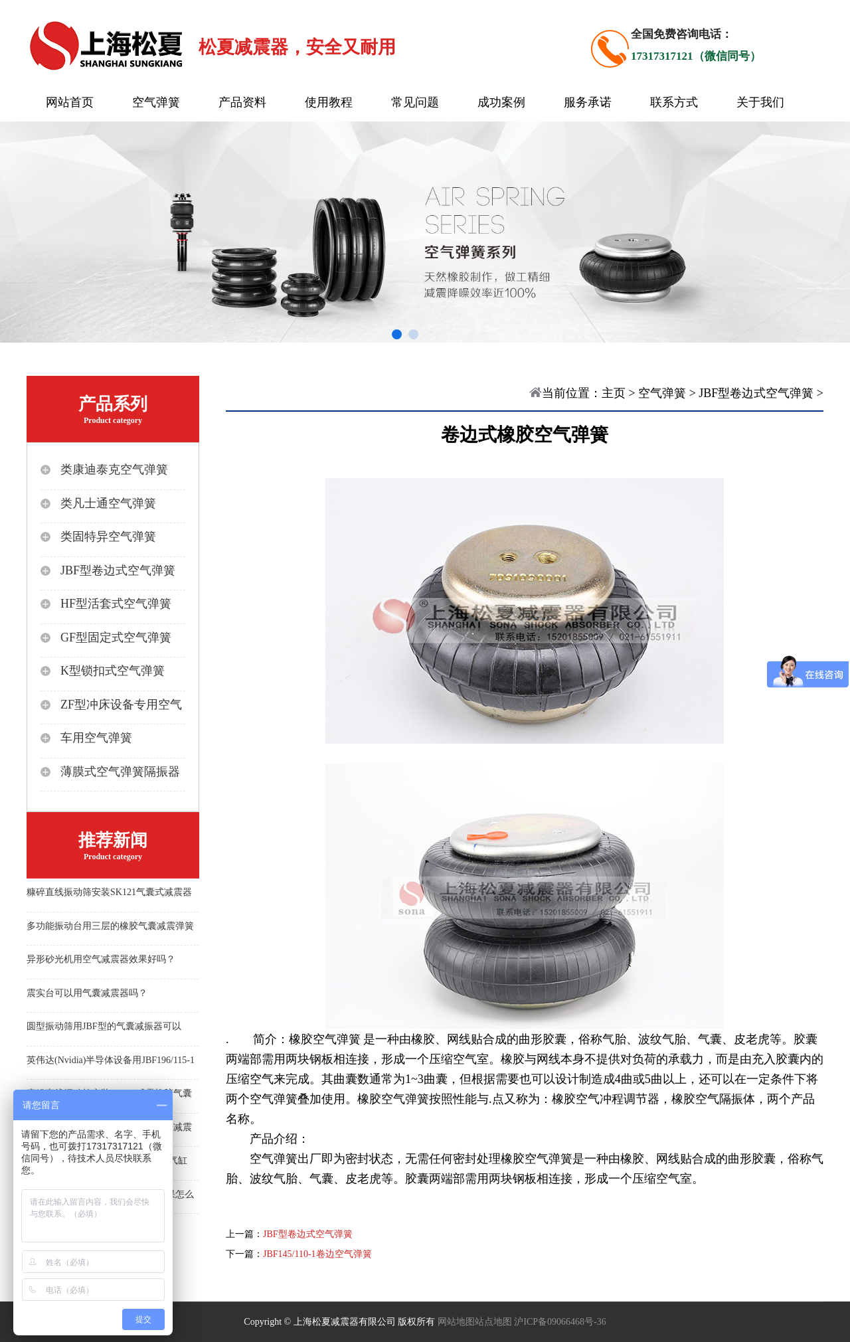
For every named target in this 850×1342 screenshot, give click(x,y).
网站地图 (456, 1322)
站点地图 (493, 1322)
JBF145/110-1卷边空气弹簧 (317, 1254)
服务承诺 (588, 102)
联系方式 (674, 102)
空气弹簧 (156, 102)
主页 (614, 393)
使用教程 (329, 102)
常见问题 (415, 102)
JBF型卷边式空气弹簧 (756, 393)
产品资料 (242, 102)
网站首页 (70, 102)
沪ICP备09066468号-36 (560, 1322)
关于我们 (760, 102)
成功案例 (501, 102)
